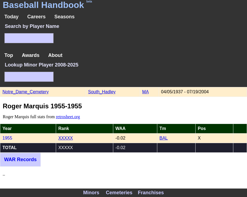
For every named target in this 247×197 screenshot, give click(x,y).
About (55, 55)
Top (8, 55)
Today (11, 16)
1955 (7, 138)
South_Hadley (102, 91)
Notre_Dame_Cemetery (25, 91)
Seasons (64, 16)
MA (145, 91)
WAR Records (20, 159)
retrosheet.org (68, 116)
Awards (31, 55)
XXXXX (65, 138)
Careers (36, 16)
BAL (163, 138)
